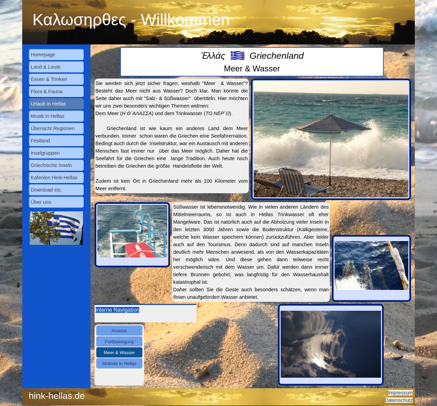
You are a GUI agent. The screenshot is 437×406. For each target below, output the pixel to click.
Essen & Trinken (49, 79)
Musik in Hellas (48, 116)
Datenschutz (399, 400)
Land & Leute (45, 67)
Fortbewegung (119, 341)
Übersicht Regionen (53, 128)
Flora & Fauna (46, 91)
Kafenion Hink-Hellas (54, 177)
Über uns (41, 202)
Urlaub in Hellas (48, 104)
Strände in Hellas (119, 363)
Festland (40, 140)
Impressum (400, 392)
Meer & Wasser (119, 352)
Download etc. (46, 190)
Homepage (43, 54)
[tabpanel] (252, 62)
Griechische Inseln (51, 165)
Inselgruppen (45, 153)
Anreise (119, 330)
